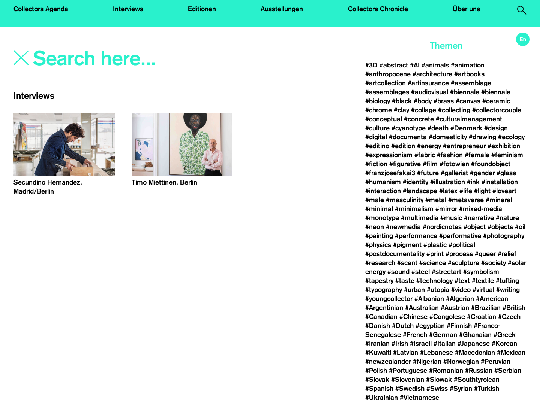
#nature (507, 217)
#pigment (407, 244)
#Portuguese (408, 370)
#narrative (479, 217)
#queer (485, 253)
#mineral (499, 200)
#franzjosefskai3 (390, 173)
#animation (467, 65)
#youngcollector (388, 298)
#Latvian (405, 352)
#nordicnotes (442, 226)
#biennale (464, 92)
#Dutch (403, 325)
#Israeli (421, 343)
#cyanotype (409, 128)
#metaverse (466, 200)
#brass (444, 101)
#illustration (447, 182)
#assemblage (471, 83)
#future (428, 173)
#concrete (419, 119)
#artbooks (469, 74)
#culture (377, 128)
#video (461, 289)
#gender (482, 173)
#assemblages (387, 92)
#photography (503, 235)
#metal (435, 200)
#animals (435, 65)
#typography (383, 289)
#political (461, 244)
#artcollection (385, 83)
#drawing (482, 137)
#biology (377, 101)
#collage (423, 110)
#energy (429, 146)
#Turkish (486, 388)
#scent (407, 262)
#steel (420, 271)
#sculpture (463, 262)
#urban (414, 289)
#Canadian (381, 316)
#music (451, 217)
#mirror (446, 208)
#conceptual (383, 119)
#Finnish (459, 325)
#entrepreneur (464, 146)
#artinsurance (428, 83)
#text (462, 280)
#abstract (394, 65)
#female (477, 155)
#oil (520, 226)
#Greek (505, 334)
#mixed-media (480, 208)
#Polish (376, 370)
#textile (483, 280)
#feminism (507, 155)
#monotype (382, 217)
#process (459, 253)
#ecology (511, 137)
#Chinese (413, 316)
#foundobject (490, 164)
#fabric (424, 155)
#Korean (504, 343)
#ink (473, 182)
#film (430, 164)
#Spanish (379, 388)
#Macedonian (475, 352)
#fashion (450, 155)
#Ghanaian (475, 334)
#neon (374, 226)
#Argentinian (384, 307)
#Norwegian (461, 361)
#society (493, 262)
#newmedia (403, 226)
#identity (415, 182)
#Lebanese (436, 352)
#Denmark (466, 128)
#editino (377, 146)
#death (438, 128)
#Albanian (429, 298)
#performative (460, 235)
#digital (376, 137)
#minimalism (414, 208)
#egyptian (430, 325)
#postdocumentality (394, 253)
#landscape (420, 191)
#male (374, 200)
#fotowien (454, 164)
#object (475, 226)
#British (513, 307)
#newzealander (388, 361)
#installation (500, 182)
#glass (506, 173)
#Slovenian (407, 379)
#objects (500, 226)
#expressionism (388, 155)
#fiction (376, 164)
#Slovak (377, 379)
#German (443, 334)
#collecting (454, 110)
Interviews (128, 9)
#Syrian (461, 388)
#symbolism (481, 271)
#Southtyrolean (477, 379)
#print (435, 253)
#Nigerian (427, 361)
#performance (416, 235)
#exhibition (504, 146)
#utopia (438, 289)
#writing (508, 289)
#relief (507, 253)
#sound (398, 271)
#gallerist (454, 173)
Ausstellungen (282, 9)
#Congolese (447, 316)
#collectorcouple (496, 110)
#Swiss (437, 388)
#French (415, 334)
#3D (371, 65)
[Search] (134, 59)
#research (380, 262)
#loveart (504, 191)
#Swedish (409, 388)
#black (402, 101)
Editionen (202, 9)
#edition (403, 146)
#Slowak (439, 379)
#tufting (507, 280)
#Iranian (377, 343)
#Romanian (446, 370)
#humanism (383, 182)
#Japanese (474, 343)
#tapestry (379, 280)
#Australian (422, 307)
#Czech (509, 316)
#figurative (405, 164)
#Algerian (460, 298)
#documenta (408, 137)
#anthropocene (388, 74)
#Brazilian (486, 307)
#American (492, 298)
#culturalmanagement (469, 119)
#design (496, 128)
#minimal (379, 208)
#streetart (446, 271)
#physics (378, 244)
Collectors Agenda (41, 9)
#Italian (445, 343)
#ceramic (496, 101)
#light (482, 191)
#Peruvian (495, 361)
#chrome (378, 110)
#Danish (377, 325)
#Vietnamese (419, 397)
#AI (415, 65)
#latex (448, 191)
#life (465, 191)
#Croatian (481, 316)
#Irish (400, 343)
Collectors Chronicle (378, 9)
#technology (434, 280)
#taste (404, 280)
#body (423, 101)
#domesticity (448, 137)
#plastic (435, 244)
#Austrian (455, 307)
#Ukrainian (381, 397)
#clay (401, 110)
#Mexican (511, 352)
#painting (379, 235)
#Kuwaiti (378, 352)
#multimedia (419, 217)
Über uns (466, 9)
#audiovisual (429, 92)
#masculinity (404, 200)
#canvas (468, 101)
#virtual (483, 289)
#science (432, 262)
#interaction (383, 191)
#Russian (478, 370)
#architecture (432, 74)
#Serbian (507, 370)
